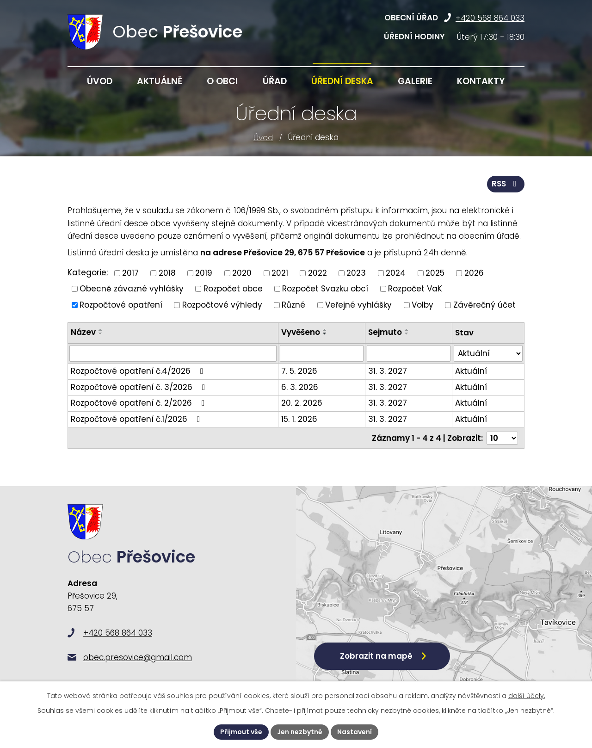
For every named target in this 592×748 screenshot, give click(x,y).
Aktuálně (159, 81)
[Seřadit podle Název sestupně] (101, 333)
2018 (167, 272)
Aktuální (471, 371)
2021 (279, 272)
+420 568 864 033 (490, 18)
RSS (506, 183)
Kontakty (481, 81)
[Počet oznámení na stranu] (502, 438)
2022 (317, 272)
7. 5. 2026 (299, 371)
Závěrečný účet (484, 304)
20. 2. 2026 (301, 402)
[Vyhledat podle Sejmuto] (408, 353)
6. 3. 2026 (299, 387)
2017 (130, 272)
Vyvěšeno (300, 332)
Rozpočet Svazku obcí (325, 288)
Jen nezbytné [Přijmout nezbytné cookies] (299, 731)
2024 (396, 272)
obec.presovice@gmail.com (137, 657)
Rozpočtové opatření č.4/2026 (139, 371)
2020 (242, 272)
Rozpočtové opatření (121, 304)
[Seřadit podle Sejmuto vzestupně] (407, 330)
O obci (222, 81)
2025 (435, 272)
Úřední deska (342, 81)
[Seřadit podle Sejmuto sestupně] (407, 333)
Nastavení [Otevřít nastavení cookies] (354, 731)
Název (83, 332)
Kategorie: (88, 272)
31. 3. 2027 (387, 371)
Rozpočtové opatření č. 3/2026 (140, 387)
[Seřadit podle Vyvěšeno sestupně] (325, 333)
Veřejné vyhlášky (358, 304)
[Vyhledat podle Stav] (488, 353)
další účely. (526, 695)
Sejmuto (385, 332)
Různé (293, 304)
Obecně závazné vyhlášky (132, 288)
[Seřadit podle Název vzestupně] (101, 330)
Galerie (415, 81)
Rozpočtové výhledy (222, 304)
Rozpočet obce (233, 288)
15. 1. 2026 (299, 419)
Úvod (263, 137)
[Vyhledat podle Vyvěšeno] (322, 353)
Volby (422, 304)
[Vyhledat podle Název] (173, 353)
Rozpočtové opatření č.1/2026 (137, 419)
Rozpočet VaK (415, 288)
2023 (356, 272)
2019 (203, 272)
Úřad (275, 81)
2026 (474, 272)
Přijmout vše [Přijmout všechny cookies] (241, 731)
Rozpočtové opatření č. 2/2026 (139, 402)
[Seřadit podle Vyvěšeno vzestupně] (325, 330)
